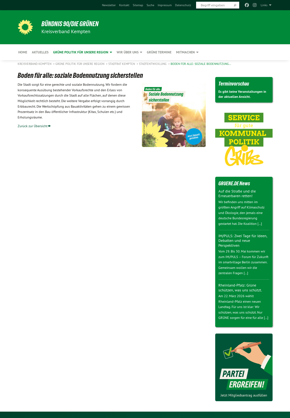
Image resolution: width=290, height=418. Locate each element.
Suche (150, 5)
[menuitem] (109, 5)
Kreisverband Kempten (35, 64)
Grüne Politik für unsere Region (80, 64)
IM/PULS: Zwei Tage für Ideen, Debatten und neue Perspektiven (242, 240)
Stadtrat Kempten (122, 64)
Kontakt (124, 5)
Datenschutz (183, 5)
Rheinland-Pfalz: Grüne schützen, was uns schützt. (240, 287)
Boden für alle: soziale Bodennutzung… (201, 64)
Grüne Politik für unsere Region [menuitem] (80, 52)
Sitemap (138, 5)
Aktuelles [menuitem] (40, 52)
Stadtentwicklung (153, 64)
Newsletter (109, 5)
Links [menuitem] (264, 5)
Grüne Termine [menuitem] (159, 52)
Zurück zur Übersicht (32, 126)
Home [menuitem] (22, 52)
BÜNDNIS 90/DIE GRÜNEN (70, 24)
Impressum (165, 5)
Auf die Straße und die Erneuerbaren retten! (237, 193)
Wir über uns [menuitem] (128, 52)
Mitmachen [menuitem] (185, 52)
